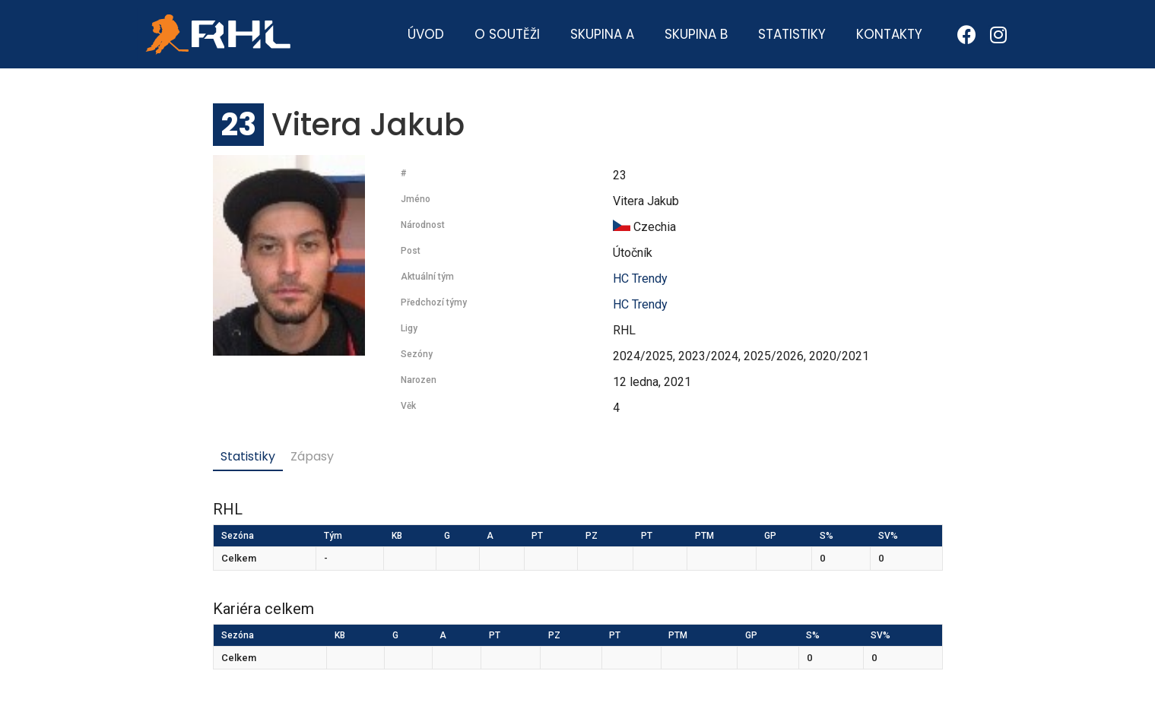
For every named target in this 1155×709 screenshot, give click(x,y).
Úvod (426, 34)
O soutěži (507, 34)
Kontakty (889, 34)
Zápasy (312, 456)
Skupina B (696, 34)
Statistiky (792, 34)
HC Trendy (640, 278)
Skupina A (602, 34)
